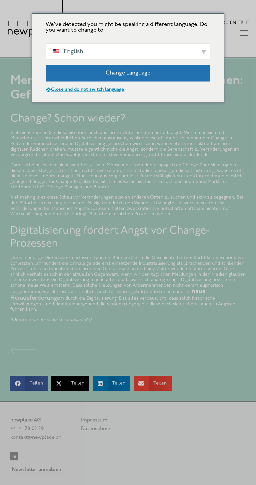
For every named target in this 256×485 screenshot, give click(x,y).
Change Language (128, 73)
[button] (29, 383)
